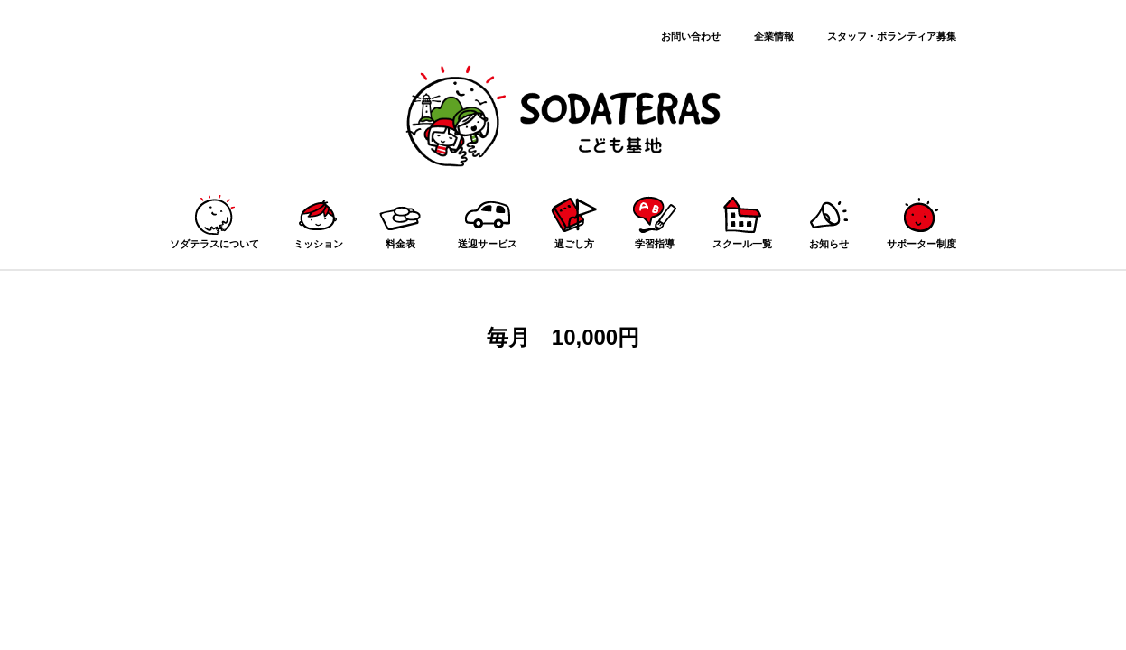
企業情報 (774, 36)
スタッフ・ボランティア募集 (891, 36)
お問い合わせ (691, 36)
